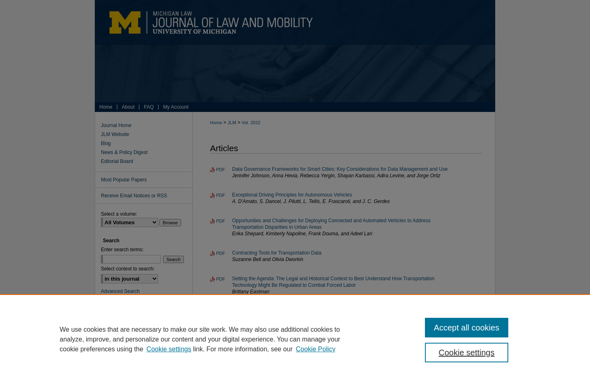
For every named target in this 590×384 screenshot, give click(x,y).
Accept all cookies (466, 327)
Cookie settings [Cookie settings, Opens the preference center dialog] (467, 352)
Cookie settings (169, 349)
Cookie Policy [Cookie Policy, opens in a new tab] (315, 349)
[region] (295, 339)
